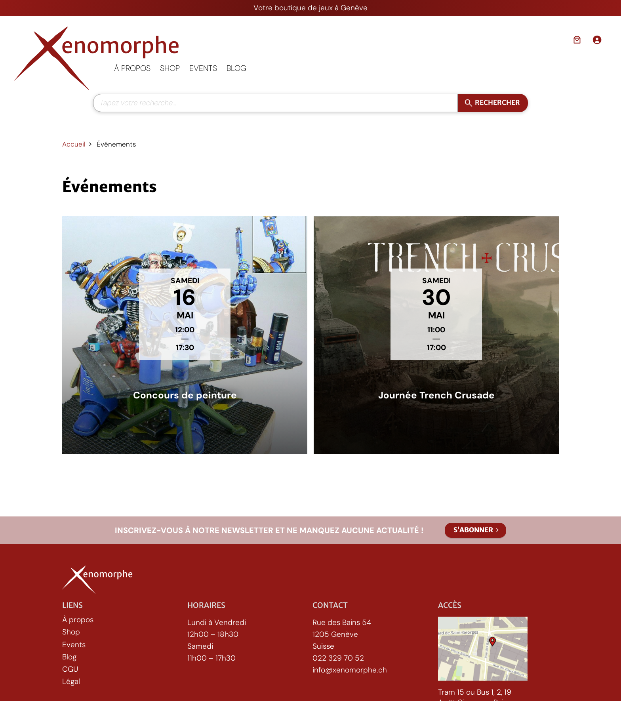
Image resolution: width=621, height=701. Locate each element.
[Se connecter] (597, 40)
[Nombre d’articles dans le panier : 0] (577, 40)
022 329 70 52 (338, 658)
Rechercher (497, 102)
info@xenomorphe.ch (349, 670)
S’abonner (473, 530)
